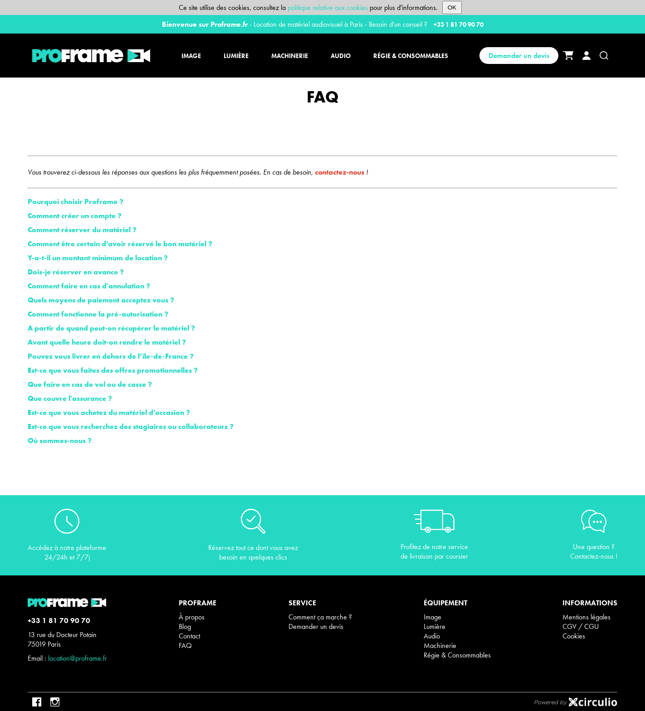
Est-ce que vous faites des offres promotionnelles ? (113, 370)
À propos (192, 617)
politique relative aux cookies (328, 7)
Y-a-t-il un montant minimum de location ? (98, 258)
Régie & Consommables (457, 655)
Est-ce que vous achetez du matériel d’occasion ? (109, 412)
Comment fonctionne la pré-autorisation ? (98, 314)
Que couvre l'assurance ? (70, 398)
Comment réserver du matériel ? (82, 229)
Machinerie (440, 645)
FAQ (185, 645)
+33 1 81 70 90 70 (459, 24)
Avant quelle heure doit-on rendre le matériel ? (107, 342)
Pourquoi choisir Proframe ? (75, 201)
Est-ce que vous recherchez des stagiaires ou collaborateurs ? (131, 426)
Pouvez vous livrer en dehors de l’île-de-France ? (111, 356)
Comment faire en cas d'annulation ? (89, 286)
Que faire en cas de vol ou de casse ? (90, 384)
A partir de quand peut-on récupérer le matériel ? (111, 328)
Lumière (434, 626)
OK (452, 7)
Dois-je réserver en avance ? (76, 272)
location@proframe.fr (77, 658)
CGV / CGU (580, 626)
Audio (432, 636)
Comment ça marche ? (320, 617)
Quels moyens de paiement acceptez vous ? (101, 300)
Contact (189, 636)
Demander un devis (519, 55)
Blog (185, 626)
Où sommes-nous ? (60, 440)
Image (432, 617)
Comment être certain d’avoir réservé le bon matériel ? (120, 243)
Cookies (573, 636)
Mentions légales (586, 617)
